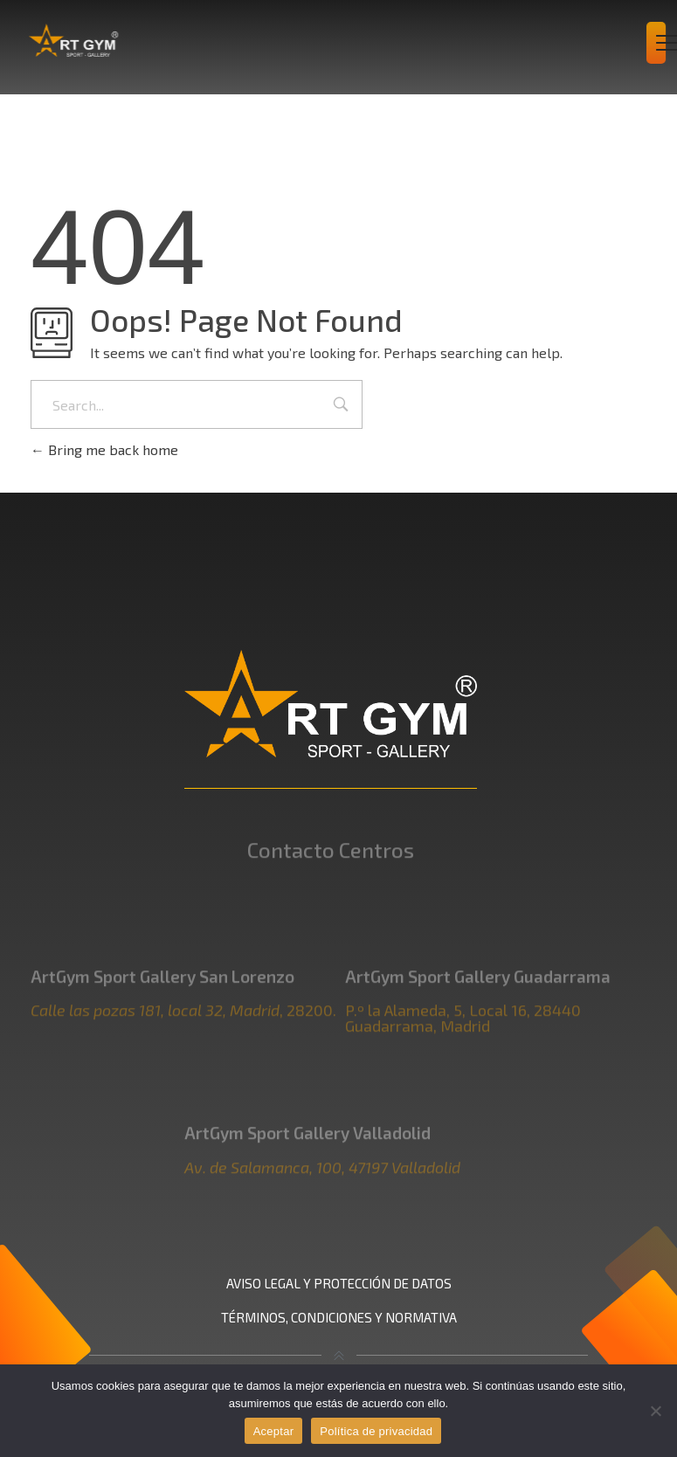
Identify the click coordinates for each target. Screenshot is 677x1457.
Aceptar (273, 1431)
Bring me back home (104, 449)
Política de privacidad (376, 1431)
